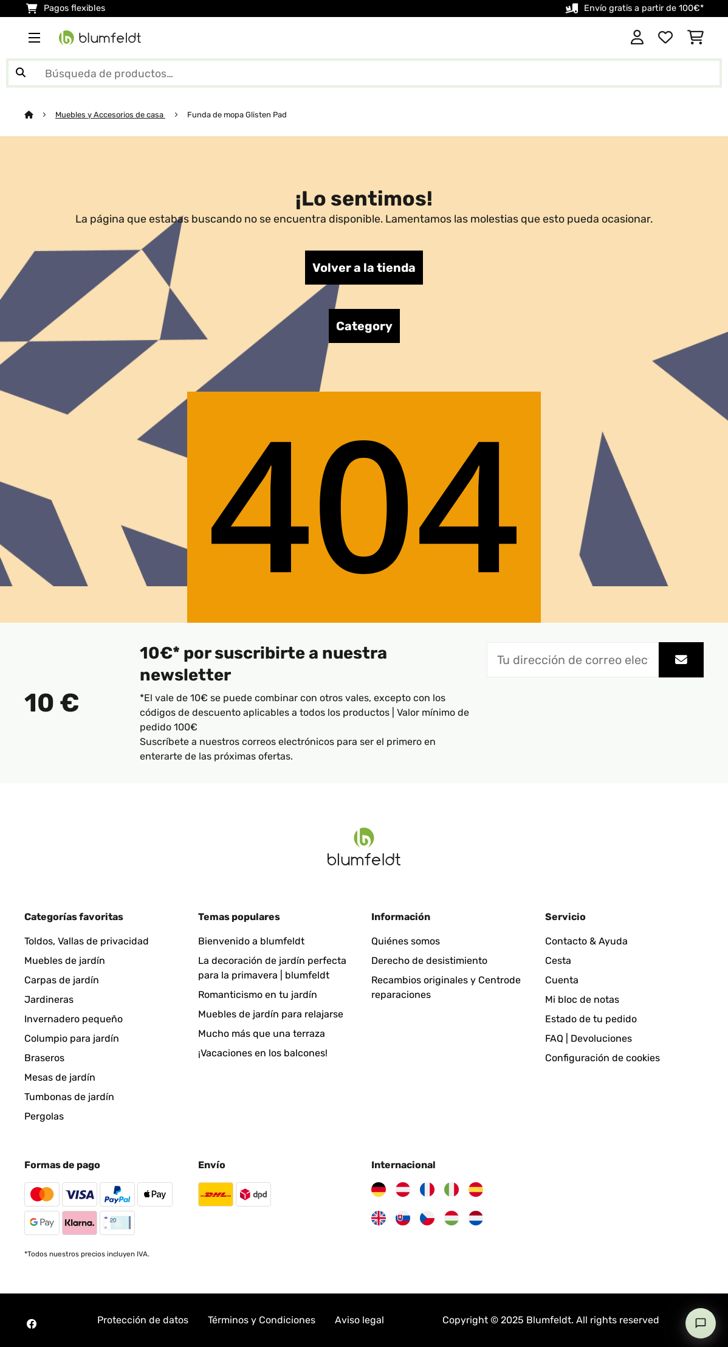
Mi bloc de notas (582, 999)
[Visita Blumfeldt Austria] (403, 1189)
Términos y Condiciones (261, 1320)
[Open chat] (700, 1323)
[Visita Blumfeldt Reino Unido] (378, 1218)
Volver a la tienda (364, 267)
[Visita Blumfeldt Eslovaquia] (403, 1218)
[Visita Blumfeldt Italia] (451, 1189)
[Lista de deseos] (665, 38)
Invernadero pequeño (73, 1019)
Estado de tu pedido (591, 1019)
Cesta (558, 960)
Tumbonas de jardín (69, 1097)
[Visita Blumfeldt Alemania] (378, 1189)
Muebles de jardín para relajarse (270, 1014)
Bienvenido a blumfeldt (251, 941)
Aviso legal (359, 1320)
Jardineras (49, 999)
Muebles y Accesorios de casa (110, 114)
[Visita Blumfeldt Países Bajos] (476, 1218)
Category (364, 326)
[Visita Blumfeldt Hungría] (451, 1218)
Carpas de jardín (61, 980)
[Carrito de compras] (695, 38)
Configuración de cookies (602, 1058)
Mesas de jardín (59, 1077)
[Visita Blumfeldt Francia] (427, 1189)
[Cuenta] (637, 38)
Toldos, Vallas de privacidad (86, 941)
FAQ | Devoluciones (588, 1038)
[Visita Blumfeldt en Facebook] (31, 1324)
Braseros (44, 1058)
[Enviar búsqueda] (21, 73)
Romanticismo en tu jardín (257, 994)
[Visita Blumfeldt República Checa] (427, 1218)
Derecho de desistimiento (429, 960)
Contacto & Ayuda (586, 941)
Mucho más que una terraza (261, 1033)
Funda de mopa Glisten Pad (237, 114)
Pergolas (44, 1116)
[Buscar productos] (364, 73)
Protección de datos (142, 1320)
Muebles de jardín (64, 960)
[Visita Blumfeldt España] (476, 1189)
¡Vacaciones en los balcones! (263, 1053)
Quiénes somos (405, 941)
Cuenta (562, 980)
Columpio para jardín (71, 1038)
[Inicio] (39, 114)
